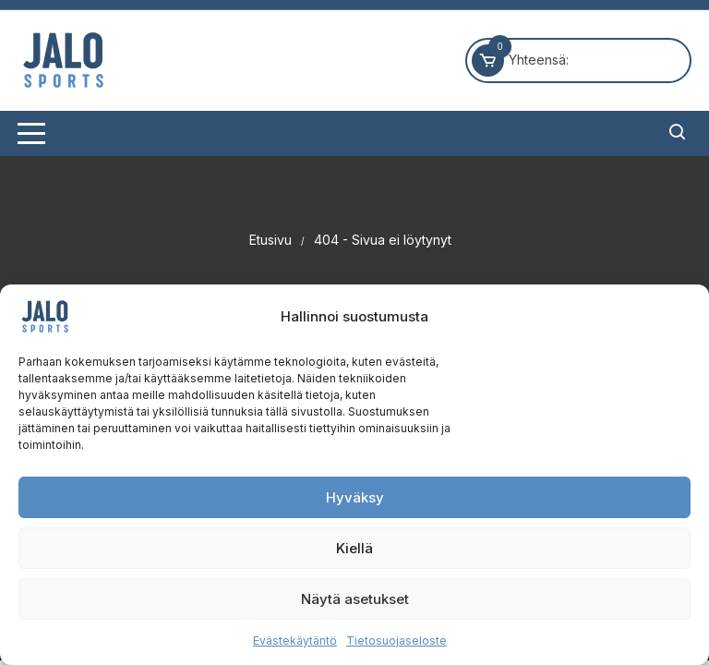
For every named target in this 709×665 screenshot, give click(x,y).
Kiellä (354, 548)
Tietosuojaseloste (396, 640)
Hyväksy (355, 497)
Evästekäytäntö (295, 640)
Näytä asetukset (355, 599)
